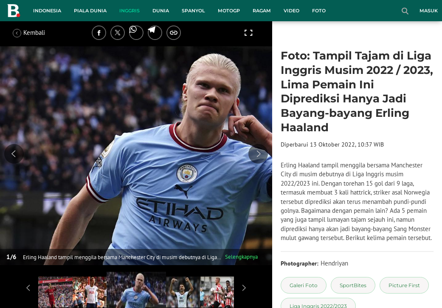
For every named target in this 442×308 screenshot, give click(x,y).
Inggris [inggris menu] (129, 11)
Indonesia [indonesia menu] (47, 11)
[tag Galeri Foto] (304, 285)
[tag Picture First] (404, 285)
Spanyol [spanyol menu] (193, 11)
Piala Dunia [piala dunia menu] (90, 11)
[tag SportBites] (353, 285)
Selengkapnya (241, 256)
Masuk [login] (428, 11)
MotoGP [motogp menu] (229, 11)
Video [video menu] (291, 11)
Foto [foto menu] (319, 11)
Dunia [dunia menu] (160, 11)
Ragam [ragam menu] (262, 11)
